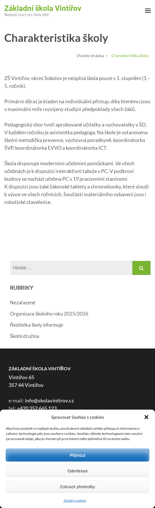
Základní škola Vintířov (42, 8)
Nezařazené (22, 302)
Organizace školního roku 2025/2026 (49, 314)
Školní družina (24, 336)
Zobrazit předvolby (77, 486)
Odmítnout (77, 470)
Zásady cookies (74, 500)
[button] (146, 417)
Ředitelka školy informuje (36, 325)
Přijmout (77, 455)
